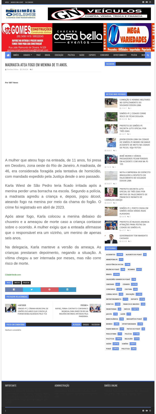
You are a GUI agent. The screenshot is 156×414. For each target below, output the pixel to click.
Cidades (26, 54)
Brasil (47, 54)
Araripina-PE (111, 260)
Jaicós (109, 314)
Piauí (38, 54)
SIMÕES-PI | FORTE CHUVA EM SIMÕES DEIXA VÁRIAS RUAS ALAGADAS (134, 211)
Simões (16, 54)
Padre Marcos (112, 329)
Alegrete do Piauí (134, 255)
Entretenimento (120, 54)
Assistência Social (114, 264)
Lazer (122, 314)
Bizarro (131, 269)
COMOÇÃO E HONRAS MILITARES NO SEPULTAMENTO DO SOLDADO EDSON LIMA (135, 102)
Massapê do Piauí (134, 319)
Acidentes (110, 255)
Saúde (81, 54)
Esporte (92, 54)
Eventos (110, 304)
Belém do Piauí (112, 269)
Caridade (110, 284)
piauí (108, 349)
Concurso (104, 54)
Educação (59, 54)
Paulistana (111, 334)
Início (7, 2)
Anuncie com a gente (17, 2)
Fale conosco (29, 2)
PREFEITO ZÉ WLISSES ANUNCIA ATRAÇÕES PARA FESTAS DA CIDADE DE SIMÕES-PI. (134, 225)
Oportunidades (129, 324)
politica (126, 349)
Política (71, 54)
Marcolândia (112, 319)
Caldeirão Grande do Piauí (118, 279)
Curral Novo (111, 294)
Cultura (128, 289)
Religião (129, 339)
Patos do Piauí (133, 329)
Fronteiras (111, 309)
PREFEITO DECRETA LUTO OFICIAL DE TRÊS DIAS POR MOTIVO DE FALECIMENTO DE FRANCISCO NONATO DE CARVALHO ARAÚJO (126, 194)
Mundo (144, 54)
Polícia (134, 54)
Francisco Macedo (131, 304)
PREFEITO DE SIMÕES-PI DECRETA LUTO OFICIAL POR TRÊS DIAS (133, 128)
